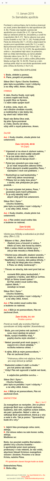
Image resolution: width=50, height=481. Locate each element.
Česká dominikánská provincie (34, 478)
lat (6, 3)
